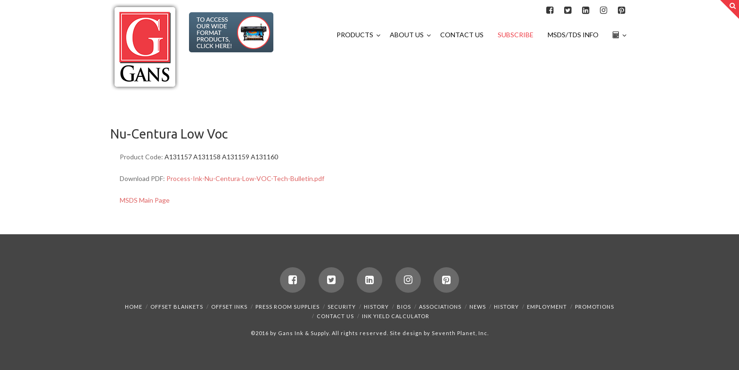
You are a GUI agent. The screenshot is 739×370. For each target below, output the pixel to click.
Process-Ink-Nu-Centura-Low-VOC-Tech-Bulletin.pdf (245, 178)
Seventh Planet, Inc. (459, 333)
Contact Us (335, 316)
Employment (547, 307)
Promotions (594, 307)
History (376, 307)
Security (342, 307)
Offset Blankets (176, 307)
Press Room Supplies (287, 307)
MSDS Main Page (145, 200)
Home (133, 307)
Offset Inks (229, 307)
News (477, 307)
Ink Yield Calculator (395, 316)
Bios (404, 307)
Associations (440, 307)
